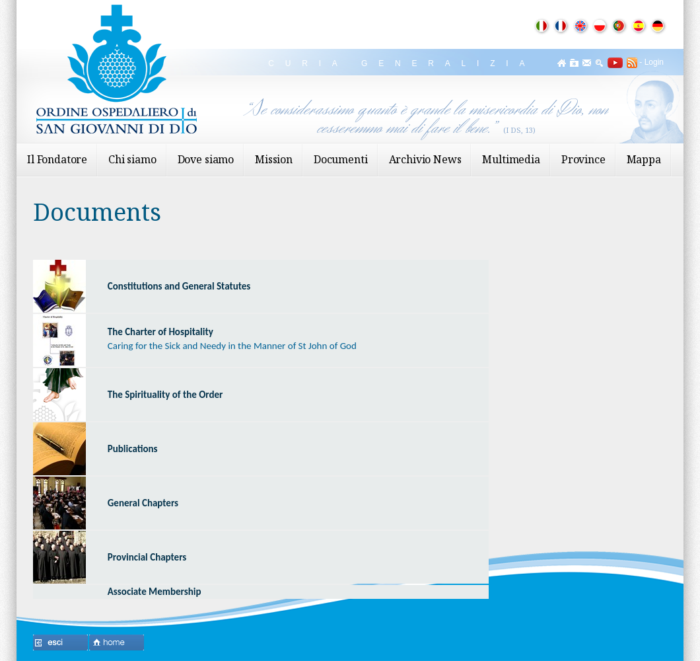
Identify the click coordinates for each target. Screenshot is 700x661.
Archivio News (425, 159)
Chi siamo (132, 159)
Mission (274, 159)
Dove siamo (206, 159)
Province (583, 159)
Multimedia (511, 159)
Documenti (341, 159)
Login (654, 62)
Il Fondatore (57, 159)
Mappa (644, 159)
